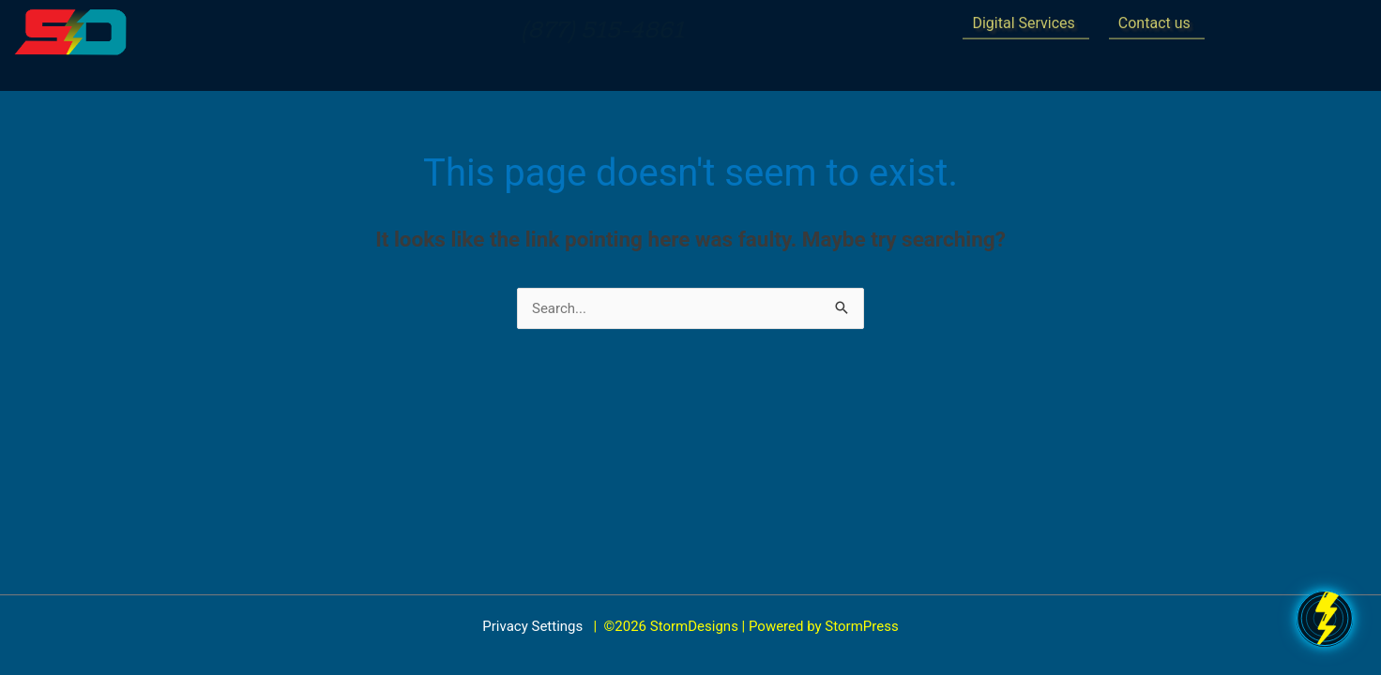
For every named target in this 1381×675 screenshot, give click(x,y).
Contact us (1154, 19)
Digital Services (1023, 19)
